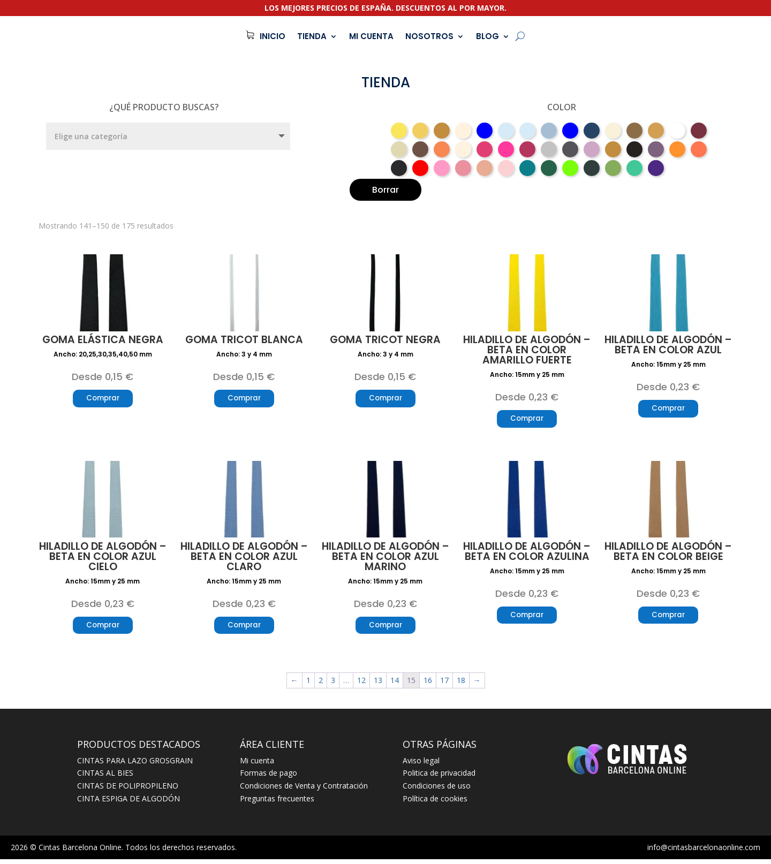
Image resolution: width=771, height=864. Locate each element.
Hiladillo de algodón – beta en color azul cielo (103, 559)
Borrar (385, 190)
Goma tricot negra (385, 339)
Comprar (103, 399)
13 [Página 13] (378, 685)
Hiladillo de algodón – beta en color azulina (527, 554)
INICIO (272, 36)
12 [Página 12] (361, 685)
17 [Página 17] (444, 685)
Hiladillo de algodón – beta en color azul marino (385, 559)
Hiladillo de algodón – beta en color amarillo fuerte (527, 349)
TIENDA (312, 36)
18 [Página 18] (461, 685)
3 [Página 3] (333, 685)
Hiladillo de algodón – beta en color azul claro (244, 559)
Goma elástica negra (102, 339)
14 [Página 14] (394, 685)
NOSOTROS (429, 36)
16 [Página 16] (428, 685)
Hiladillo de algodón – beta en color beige (668, 554)
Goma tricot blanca (244, 339)
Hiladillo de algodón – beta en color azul (668, 344)
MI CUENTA (371, 36)
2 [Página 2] (321, 685)
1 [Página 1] (308, 685)
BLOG (487, 36)
